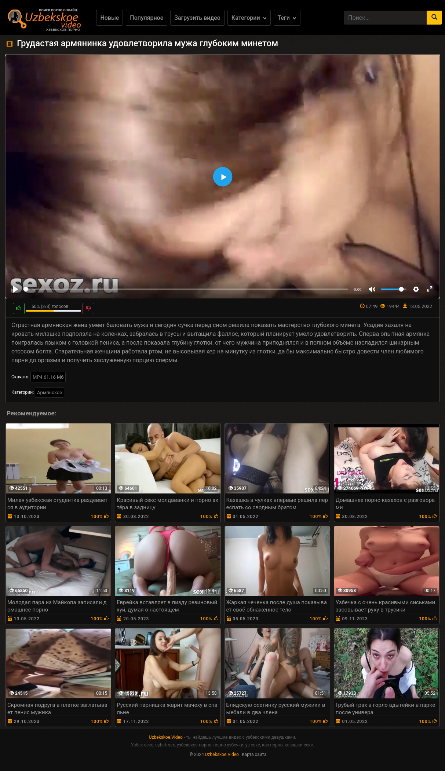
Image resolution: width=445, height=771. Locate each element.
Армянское (49, 392)
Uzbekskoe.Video (166, 737)
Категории (249, 17)
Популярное (146, 17)
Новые (109, 17)
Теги (287, 17)
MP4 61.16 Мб (48, 377)
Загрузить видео (197, 17)
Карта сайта (254, 754)
